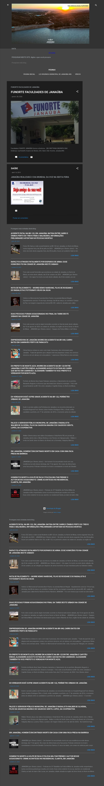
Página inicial (29, 74)
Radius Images (57, 512)
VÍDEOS (78, 74)
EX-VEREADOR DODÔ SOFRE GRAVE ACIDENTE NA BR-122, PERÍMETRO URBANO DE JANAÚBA (48, 683)
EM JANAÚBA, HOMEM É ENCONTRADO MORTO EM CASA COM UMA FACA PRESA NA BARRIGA (49, 733)
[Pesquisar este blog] (52, 62)
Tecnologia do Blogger (52, 508)
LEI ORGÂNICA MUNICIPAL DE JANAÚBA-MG (55, 74)
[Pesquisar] (96, 5)
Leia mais (75, 255)
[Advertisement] (90, 111)
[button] (77, 91)
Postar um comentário (20, 218)
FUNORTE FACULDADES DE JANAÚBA (37, 92)
